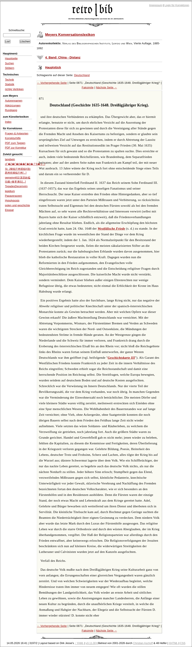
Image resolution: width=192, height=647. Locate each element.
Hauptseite (11, 58)
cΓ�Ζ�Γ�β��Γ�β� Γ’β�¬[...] (25, 164)
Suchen (9, 63)
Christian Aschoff (143, 643)
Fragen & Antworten (16, 133)
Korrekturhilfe (13, 138)
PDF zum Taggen (15, 143)
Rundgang (11, 110)
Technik (9, 79)
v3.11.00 (91, 643)
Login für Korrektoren (176, 5)
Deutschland (82, 75)
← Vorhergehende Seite (52, 82)
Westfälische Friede (111, 228)
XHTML (173, 643)
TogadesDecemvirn (16, 186)
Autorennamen (13, 100)
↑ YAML (79, 643)
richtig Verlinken (14, 89)
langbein (10, 159)
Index (8, 121)
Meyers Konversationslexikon (70, 35)
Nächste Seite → (106, 87)
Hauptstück (53, 67)
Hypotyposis (12, 200)
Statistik (9, 84)
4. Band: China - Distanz (62, 57)
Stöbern (9, 68)
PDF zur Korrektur (15, 147)
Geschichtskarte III (121, 357)
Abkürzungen (13, 105)
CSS (182, 643)
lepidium (10, 191)
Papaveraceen (13, 195)
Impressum (155, 5)
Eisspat (9, 210)
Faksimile (88, 87)
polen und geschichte (17, 205)
